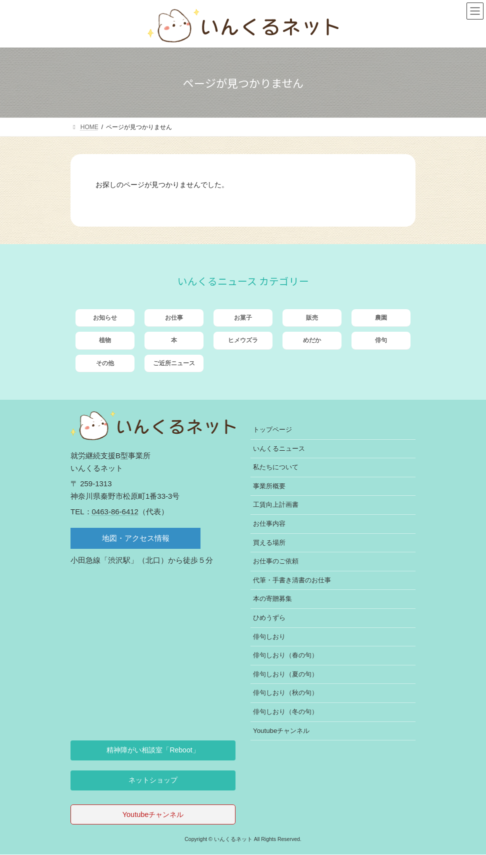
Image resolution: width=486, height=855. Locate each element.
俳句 (381, 340)
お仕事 (174, 317)
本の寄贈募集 (272, 599)
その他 (105, 363)
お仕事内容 (269, 523)
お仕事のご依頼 (275, 561)
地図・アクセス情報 (136, 538)
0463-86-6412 (115, 511)
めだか (312, 340)
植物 (105, 340)
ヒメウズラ (243, 340)
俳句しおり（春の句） (285, 655)
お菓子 (243, 317)
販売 (312, 317)
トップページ (272, 429)
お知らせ (105, 317)
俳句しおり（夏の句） (285, 674)
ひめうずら (269, 617)
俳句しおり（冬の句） (285, 711)
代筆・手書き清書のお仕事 (292, 580)
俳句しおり (269, 636)
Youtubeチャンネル (281, 730)
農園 (381, 317)
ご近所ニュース (174, 363)
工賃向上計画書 (275, 505)
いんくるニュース (279, 448)
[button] (153, 750)
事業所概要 (269, 486)
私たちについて (275, 467)
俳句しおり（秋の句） (285, 693)
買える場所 (269, 542)
